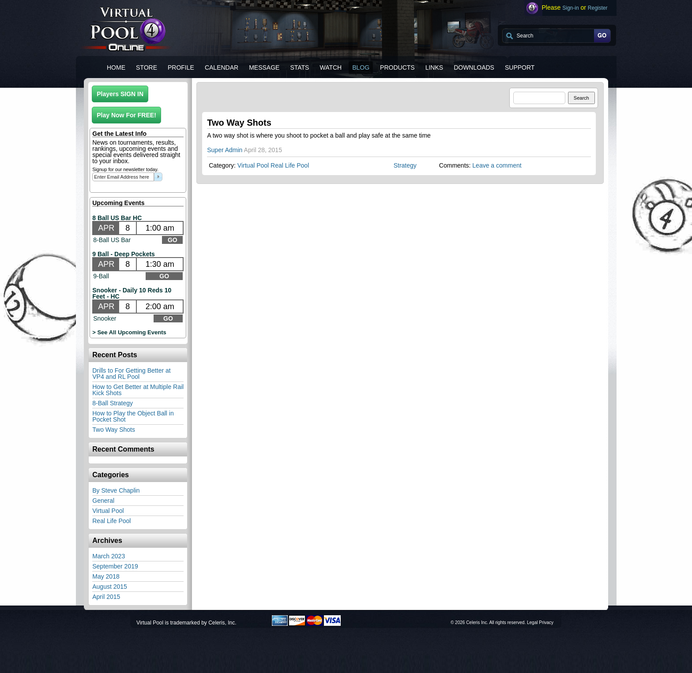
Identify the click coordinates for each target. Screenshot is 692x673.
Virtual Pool (108, 510)
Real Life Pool (111, 520)
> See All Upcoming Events (129, 332)
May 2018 (105, 576)
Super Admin (224, 149)
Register (598, 8)
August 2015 (109, 586)
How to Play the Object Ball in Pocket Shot (132, 416)
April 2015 (106, 596)
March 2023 (108, 556)
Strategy (405, 165)
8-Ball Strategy (112, 403)
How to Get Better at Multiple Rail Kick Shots (138, 389)
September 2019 (115, 566)
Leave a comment (496, 165)
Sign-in (570, 8)
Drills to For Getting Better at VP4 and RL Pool (131, 373)
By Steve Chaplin (115, 490)
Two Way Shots (113, 429)
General (103, 500)
